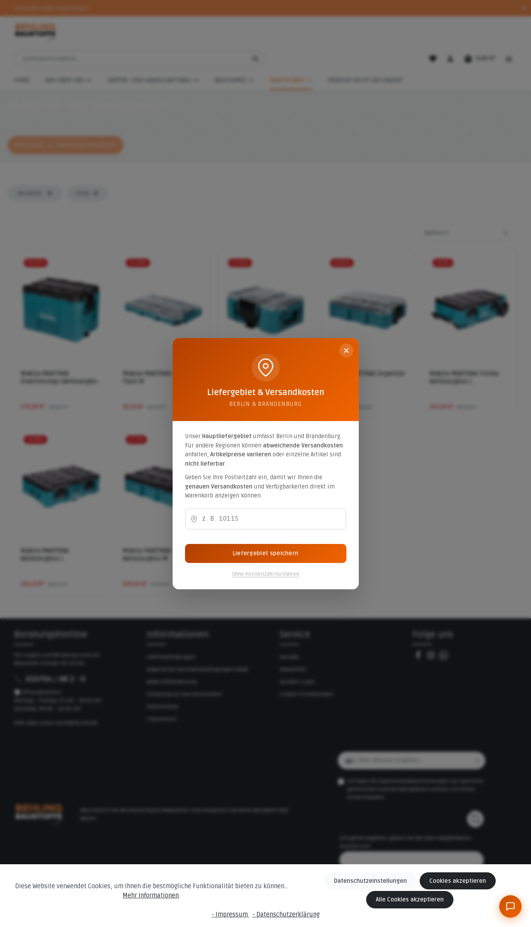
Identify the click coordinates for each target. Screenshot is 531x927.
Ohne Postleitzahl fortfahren (265, 574)
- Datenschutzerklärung (286, 914)
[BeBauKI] (510, 906)
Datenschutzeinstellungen (375, 882)
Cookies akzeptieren (458, 882)
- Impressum (230, 914)
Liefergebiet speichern (266, 553)
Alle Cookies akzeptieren (413, 900)
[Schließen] (346, 350)
